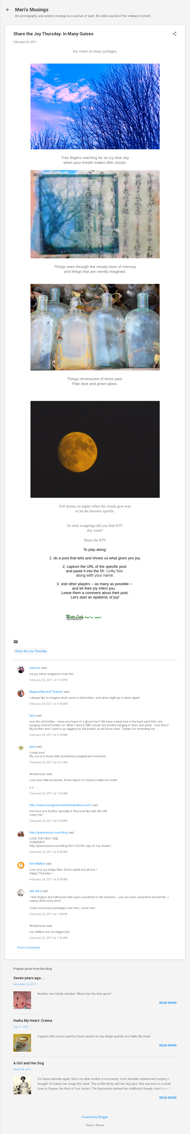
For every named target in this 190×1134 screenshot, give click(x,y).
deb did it (35, 891)
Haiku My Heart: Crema (32, 1020)
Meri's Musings (31, 10)
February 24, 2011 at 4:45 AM (48, 704)
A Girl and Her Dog (28, 1063)
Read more (168, 1003)
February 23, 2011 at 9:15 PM (48, 680)
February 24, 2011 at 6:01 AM (48, 762)
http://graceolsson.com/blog (48, 832)
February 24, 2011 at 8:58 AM (48, 879)
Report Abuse (95, 1125)
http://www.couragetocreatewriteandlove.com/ (60, 805)
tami (32, 715)
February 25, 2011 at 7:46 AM (48, 938)
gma (32, 746)
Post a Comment (28, 947)
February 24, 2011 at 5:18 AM (48, 735)
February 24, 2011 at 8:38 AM (48, 852)
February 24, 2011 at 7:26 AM (48, 793)
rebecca (34, 668)
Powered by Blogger (95, 1117)
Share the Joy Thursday (31, 651)
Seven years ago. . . (29, 978)
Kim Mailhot (37, 863)
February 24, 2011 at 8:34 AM (48, 821)
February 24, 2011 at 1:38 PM (48, 914)
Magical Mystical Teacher (46, 692)
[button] (174, 34)
